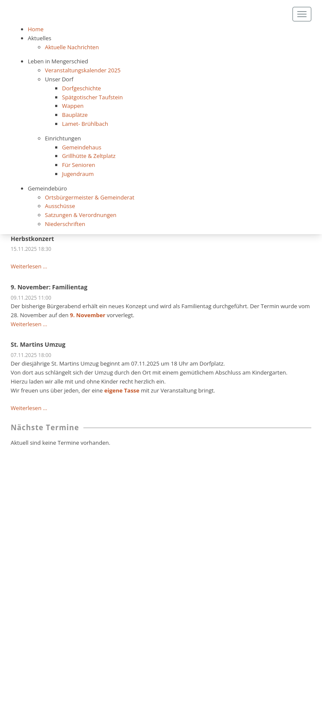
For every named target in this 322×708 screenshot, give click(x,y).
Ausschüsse (60, 206)
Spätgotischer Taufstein (92, 97)
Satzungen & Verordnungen (80, 215)
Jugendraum (78, 174)
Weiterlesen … (29, 266)
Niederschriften (65, 224)
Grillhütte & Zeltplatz (88, 156)
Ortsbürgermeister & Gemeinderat (89, 197)
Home (36, 29)
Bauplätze (75, 115)
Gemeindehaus (81, 147)
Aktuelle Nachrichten (72, 47)
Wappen (72, 106)
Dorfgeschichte (81, 88)
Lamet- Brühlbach (85, 124)
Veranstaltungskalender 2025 (83, 70)
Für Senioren (78, 165)
